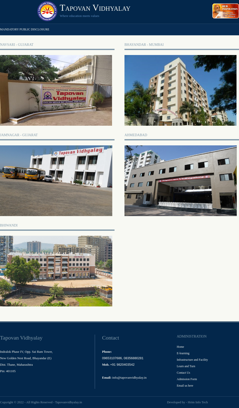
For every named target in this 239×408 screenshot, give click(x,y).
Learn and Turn (186, 366)
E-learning (183, 353)
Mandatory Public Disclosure (24, 29)
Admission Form (187, 379)
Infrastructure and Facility (192, 359)
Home (180, 347)
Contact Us (183, 372)
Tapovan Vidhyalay (95, 8)
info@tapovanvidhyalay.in (129, 377)
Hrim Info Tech (198, 402)
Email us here (185, 385)
